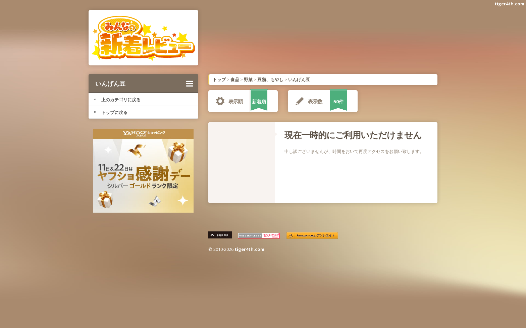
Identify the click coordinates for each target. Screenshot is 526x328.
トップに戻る (110, 112)
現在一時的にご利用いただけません (353, 135)
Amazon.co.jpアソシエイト (316, 235)
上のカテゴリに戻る (117, 100)
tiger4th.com (509, 4)
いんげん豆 (144, 83)
